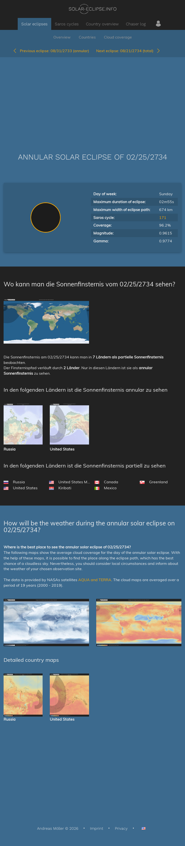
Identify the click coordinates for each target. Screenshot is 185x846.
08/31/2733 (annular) (51, 50)
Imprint (96, 828)
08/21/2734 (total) (128, 50)
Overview (62, 37)
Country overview (102, 24)
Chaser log (136, 24)
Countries (87, 37)
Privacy (121, 828)
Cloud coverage (118, 37)
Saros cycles (67, 24)
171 (162, 217)
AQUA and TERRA (94, 579)
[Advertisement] (92, 97)
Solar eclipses (34, 24)
